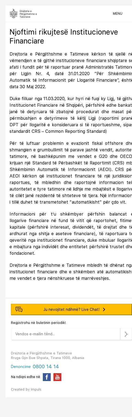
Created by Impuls (26, 389)
